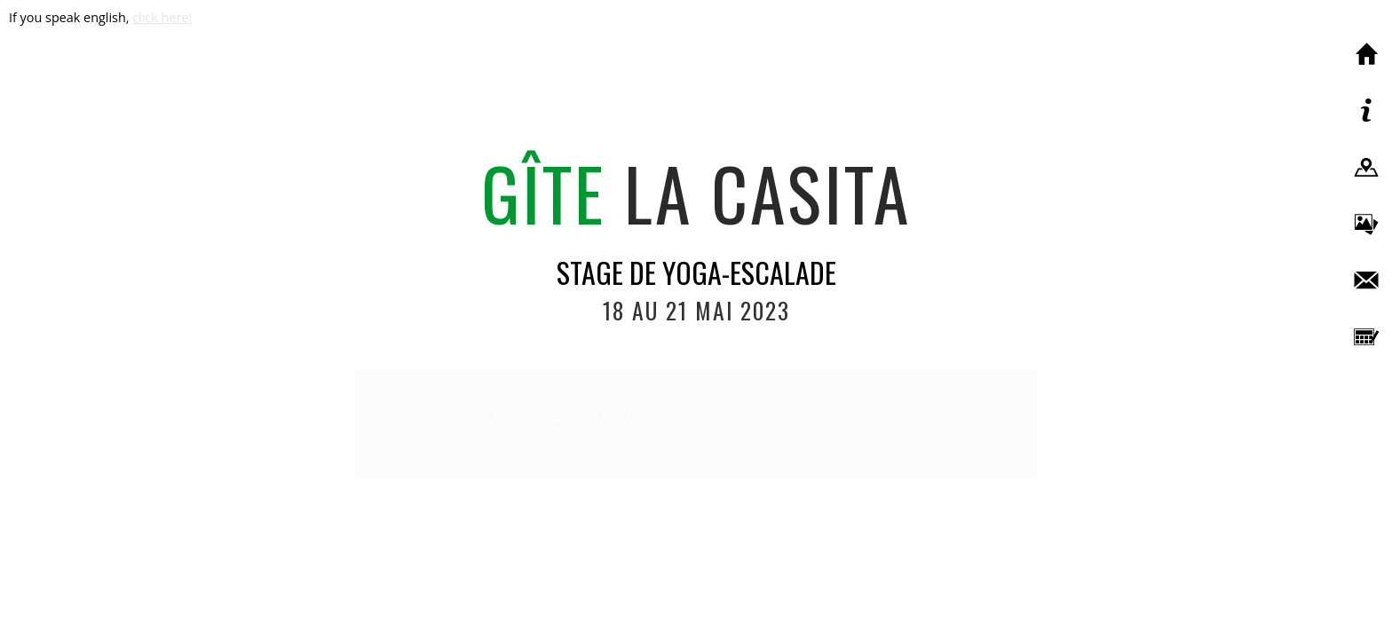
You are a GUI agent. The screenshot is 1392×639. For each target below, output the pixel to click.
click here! (162, 17)
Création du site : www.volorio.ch (696, 617)
